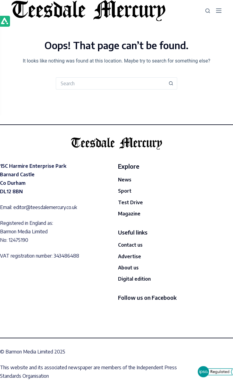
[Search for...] (110, 83)
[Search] (207, 10)
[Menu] (218, 10)
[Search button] (171, 83)
